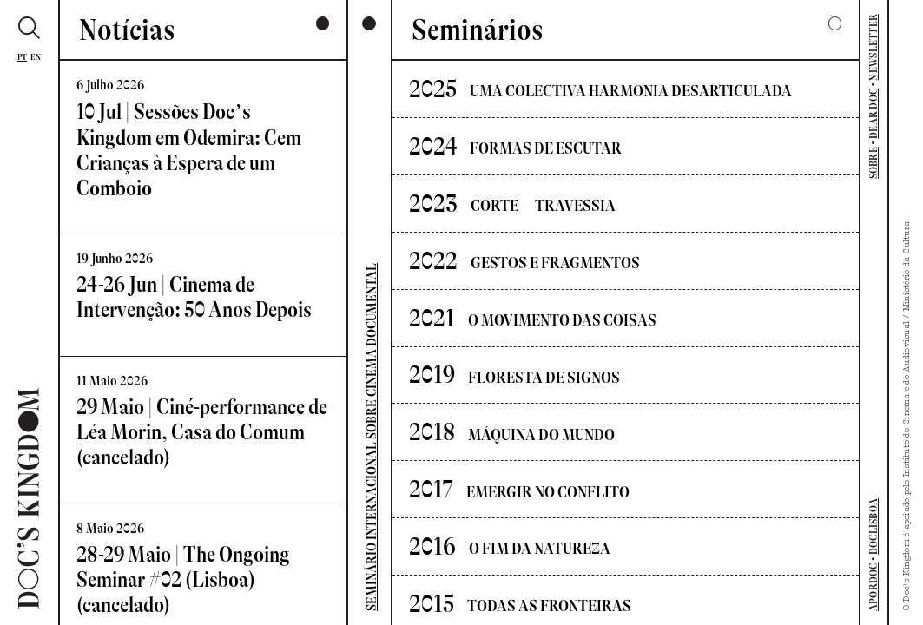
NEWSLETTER (873, 47)
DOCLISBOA (873, 526)
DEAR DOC (873, 114)
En (36, 57)
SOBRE (873, 163)
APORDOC (873, 586)
